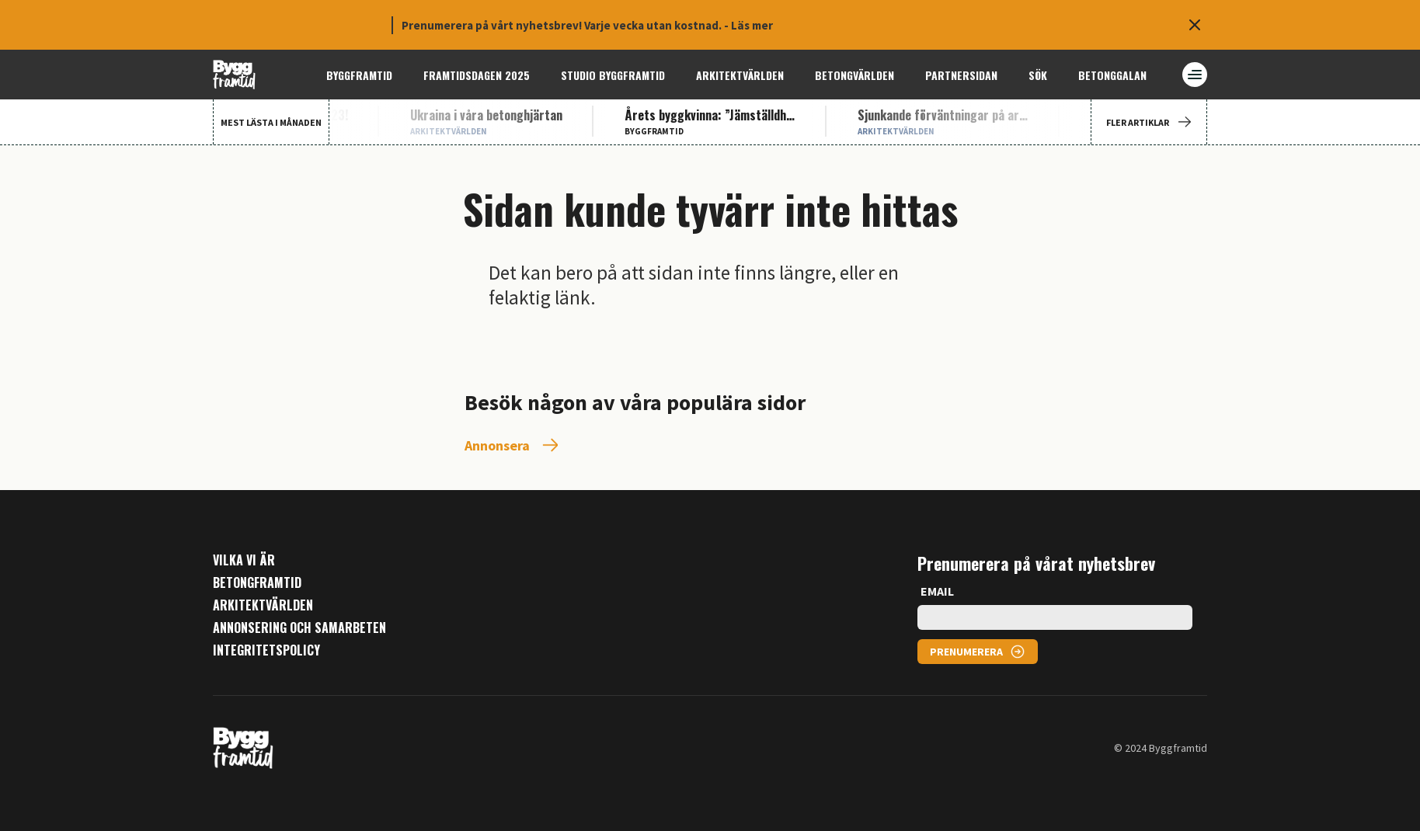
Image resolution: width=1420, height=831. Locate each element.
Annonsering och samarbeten (299, 628)
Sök (1037, 75)
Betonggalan (1112, 75)
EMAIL (937, 591)
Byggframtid (359, 75)
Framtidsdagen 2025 (476, 75)
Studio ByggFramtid (613, 75)
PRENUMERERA (966, 652)
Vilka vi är (244, 560)
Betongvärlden (854, 75)
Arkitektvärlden (740, 75)
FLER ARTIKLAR (1149, 122)
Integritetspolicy (266, 650)
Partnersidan (961, 75)
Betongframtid (257, 583)
